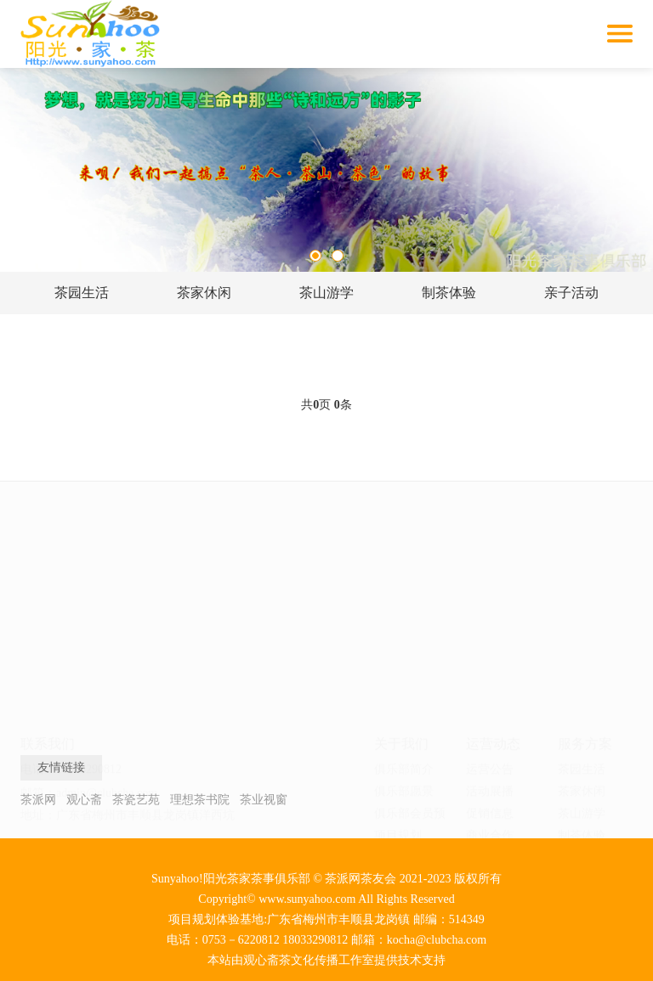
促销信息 (490, 636)
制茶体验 (449, 292)
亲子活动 (571, 292)
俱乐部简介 (404, 592)
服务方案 (585, 567)
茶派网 (38, 799)
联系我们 (398, 702)
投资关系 (490, 725)
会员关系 (490, 702)
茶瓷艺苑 (136, 799)
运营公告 (490, 592)
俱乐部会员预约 (410, 639)
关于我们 (401, 567)
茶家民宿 (581, 725)
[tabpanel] (326, 170)
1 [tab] (315, 256)
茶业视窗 (263, 799)
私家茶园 (581, 747)
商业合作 (490, 658)
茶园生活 (81, 292)
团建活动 (581, 702)
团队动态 (490, 680)
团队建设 (398, 680)
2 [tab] (338, 256)
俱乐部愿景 (404, 614)
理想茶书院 (200, 799)
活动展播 (490, 614)
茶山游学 (326, 292)
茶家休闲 (204, 292)
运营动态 (493, 567)
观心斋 (84, 799)
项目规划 (398, 658)
